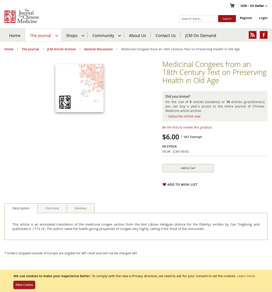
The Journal (30, 49)
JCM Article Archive (61, 49)
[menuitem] (43, 35)
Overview (52, 208)
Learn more (246, 276)
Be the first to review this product (187, 127)
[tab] (20, 208)
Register (246, 18)
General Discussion (98, 49)
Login (263, 18)
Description (20, 208)
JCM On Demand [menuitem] (200, 35)
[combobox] (198, 18)
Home (14, 35)
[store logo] (21, 16)
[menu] (136, 35)
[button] (254, 6)
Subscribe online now (184, 116)
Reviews (81, 208)
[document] (136, 281)
